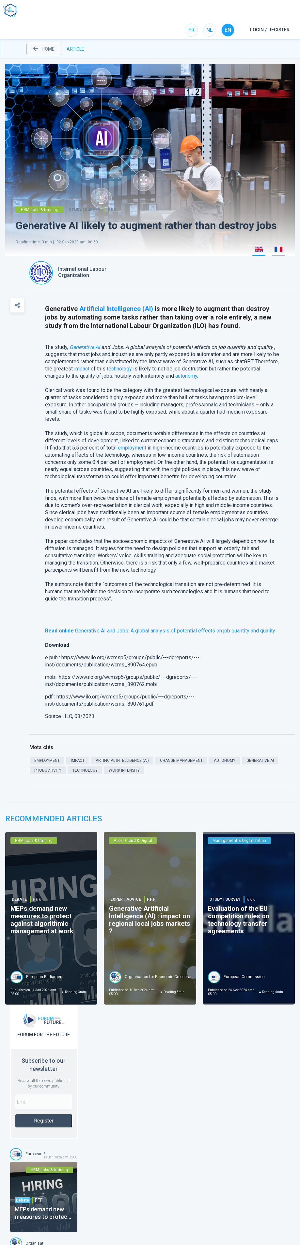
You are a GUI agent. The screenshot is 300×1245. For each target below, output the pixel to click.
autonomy (186, 376)
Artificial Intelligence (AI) (116, 309)
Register (44, 1121)
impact (81, 369)
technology (119, 369)
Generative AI (85, 347)
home (44, 49)
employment (132, 448)
